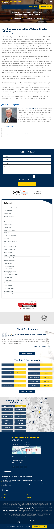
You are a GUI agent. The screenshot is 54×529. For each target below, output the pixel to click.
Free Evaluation (46, 6)
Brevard (49, 507)
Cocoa (20, 431)
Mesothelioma (8, 252)
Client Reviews (17, 18)
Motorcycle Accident (9, 255)
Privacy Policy (30, 520)
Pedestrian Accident (9, 260)
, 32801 (19, 457)
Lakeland (7, 431)
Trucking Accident (9, 288)
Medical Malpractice (9, 249)
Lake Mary (7, 409)
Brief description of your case (27, 169)
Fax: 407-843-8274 (17, 462)
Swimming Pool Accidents (11, 274)
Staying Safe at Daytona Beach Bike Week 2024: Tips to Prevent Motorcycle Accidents (27, 484)
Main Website (5, 495)
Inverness (7, 427)
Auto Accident (8, 213)
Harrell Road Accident (20, 141)
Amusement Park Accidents (11, 208)
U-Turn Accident (8, 291)
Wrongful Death (8, 294)
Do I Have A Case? (27, 152)
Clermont (20, 423)
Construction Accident (10, 230)
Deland (7, 423)
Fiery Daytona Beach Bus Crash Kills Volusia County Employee (16, 132)
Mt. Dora (20, 420)
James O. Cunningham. (24, 518)
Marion (36, 507)
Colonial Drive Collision (11, 141)
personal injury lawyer (31, 108)
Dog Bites (6, 238)
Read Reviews (27, 354)
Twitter (17, 467)
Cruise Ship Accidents (10, 235)
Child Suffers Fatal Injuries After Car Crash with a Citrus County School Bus (19, 134)
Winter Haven (20, 409)
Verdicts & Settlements (34, 18)
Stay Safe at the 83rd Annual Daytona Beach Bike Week (27, 477)
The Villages (20, 416)
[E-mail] (27, 159)
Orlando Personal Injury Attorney (11, 34)
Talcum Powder (8, 277)
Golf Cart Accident (9, 244)
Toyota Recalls (8, 280)
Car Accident (7, 227)
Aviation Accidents (9, 216)
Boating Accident (8, 222)
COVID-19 (6, 233)
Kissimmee (7, 413)
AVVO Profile (38, 191)
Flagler (32, 507)
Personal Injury (8, 263)
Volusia (28, 508)
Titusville (20, 427)
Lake (20, 508)
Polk (23, 508)
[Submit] (27, 184)
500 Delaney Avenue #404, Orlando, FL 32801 (26, 450)
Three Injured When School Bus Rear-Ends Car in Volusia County (17, 136)
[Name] (27, 156)
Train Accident (8, 283)
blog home (4, 25)
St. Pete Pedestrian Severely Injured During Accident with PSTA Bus (18, 131)
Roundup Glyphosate (10, 271)
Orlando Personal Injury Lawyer (9, 510)
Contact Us (30, 497)
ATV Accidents (8, 210)
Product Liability (8, 269)
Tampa (20, 413)
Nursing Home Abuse (10, 258)
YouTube (25, 467)
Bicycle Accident (8, 219)
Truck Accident (8, 285)
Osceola (45, 507)
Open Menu (50, 2)
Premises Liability (9, 266)
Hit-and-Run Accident (10, 247)
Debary (7, 420)
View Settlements (27, 392)
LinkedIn (21, 467)
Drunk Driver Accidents (10, 241)
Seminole (40, 507)
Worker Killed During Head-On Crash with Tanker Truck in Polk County (18, 129)
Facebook (13, 467)
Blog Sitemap (23, 520)
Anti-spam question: (24, 177)
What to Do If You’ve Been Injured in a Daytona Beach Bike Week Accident (27, 481)
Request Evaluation (39, 526)
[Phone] (27, 163)
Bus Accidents (11, 25)
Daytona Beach (7, 416)
